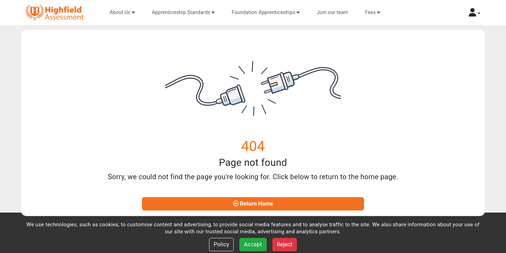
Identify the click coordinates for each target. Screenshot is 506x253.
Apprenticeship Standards (183, 12)
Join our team (332, 12)
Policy (221, 244)
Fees (373, 12)
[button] (474, 12)
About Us (122, 12)
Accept (253, 244)
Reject (284, 244)
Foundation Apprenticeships (266, 12)
